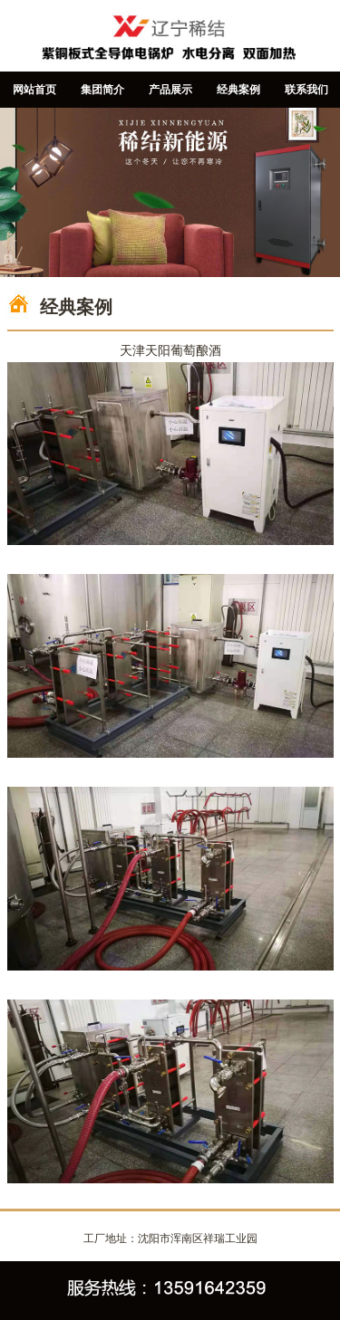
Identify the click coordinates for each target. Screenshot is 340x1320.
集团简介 (102, 89)
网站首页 (34, 89)
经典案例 (238, 89)
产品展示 (170, 89)
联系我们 (306, 89)
